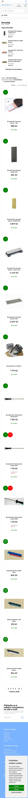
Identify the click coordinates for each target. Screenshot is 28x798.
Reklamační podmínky (9, 752)
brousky (7, 24)
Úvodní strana (7, 732)
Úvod (2, 24)
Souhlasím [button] (16, 786)
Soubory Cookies (8, 739)
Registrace (6, 736)
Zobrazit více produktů (13, 69)
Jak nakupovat (7, 749)
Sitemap (6, 741)
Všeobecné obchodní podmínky (12, 754)
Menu (6, 15)
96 (26, 85)
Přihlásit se (6, 734)
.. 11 (18, 688)
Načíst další (14, 692)
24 (19, 85)
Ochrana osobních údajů (10, 750)
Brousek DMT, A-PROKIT (14, 366)
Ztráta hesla (7, 737)
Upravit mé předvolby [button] (16, 792)
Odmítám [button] (16, 789)
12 (16, 85)
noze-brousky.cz (6, 5)
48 (22, 85)
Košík (25, 5)
